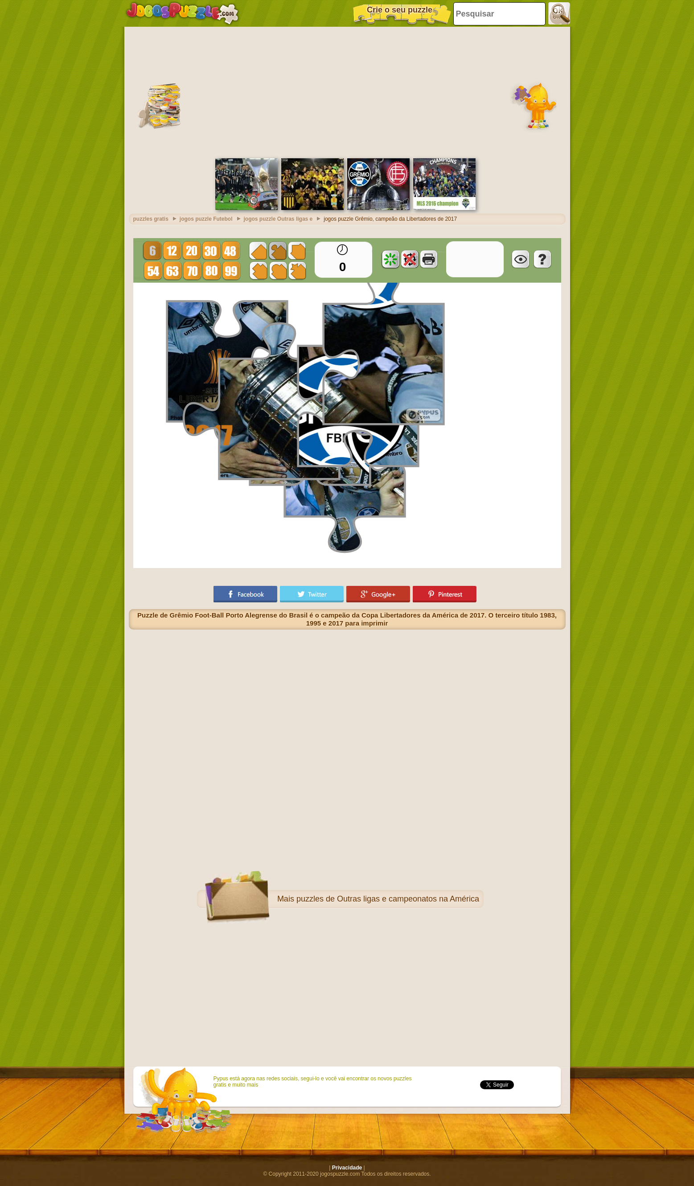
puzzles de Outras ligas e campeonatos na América (387, 898)
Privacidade (347, 1168)
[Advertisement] (347, 91)
